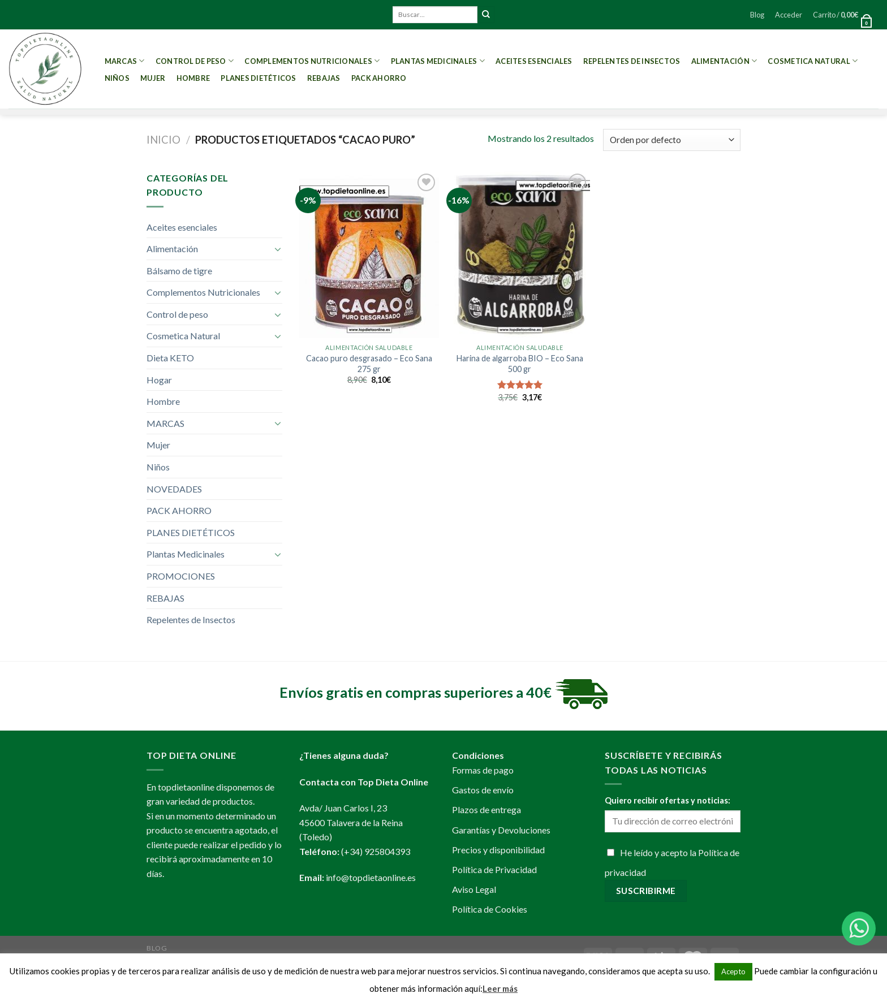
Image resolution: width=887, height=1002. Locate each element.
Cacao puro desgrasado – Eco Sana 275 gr (369, 363)
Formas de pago (483, 770)
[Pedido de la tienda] (671, 140)
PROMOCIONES (181, 576)
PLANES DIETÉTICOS (258, 78)
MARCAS (125, 60)
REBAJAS (324, 78)
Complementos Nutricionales (312, 60)
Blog (757, 14)
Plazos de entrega (486, 809)
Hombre (193, 78)
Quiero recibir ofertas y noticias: (667, 800)
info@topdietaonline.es (371, 877)
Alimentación (724, 60)
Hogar (159, 379)
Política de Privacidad (494, 869)
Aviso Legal (474, 889)
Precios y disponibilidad (498, 849)
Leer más (500, 988)
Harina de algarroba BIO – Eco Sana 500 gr (520, 363)
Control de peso (195, 60)
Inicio (163, 139)
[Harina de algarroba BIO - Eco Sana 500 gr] (519, 254)
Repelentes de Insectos (632, 61)
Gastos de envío (483, 789)
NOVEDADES (174, 488)
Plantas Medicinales (438, 60)
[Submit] (485, 14)
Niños (117, 78)
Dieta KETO (170, 357)
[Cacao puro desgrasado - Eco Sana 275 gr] (369, 254)
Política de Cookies (489, 909)
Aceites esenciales (534, 61)
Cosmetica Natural (813, 60)
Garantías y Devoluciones (501, 829)
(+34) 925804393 (375, 851)
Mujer (152, 78)
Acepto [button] (733, 971)
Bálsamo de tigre (179, 270)
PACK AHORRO (379, 78)
